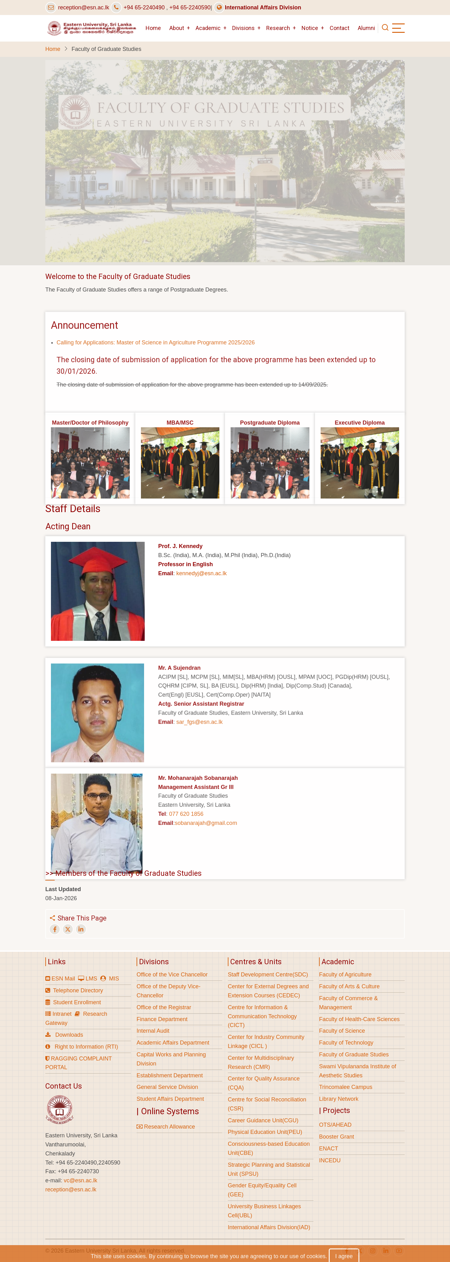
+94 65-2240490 (144, 7)
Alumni (366, 28)
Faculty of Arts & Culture (349, 986)
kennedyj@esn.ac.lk (201, 573)
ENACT (328, 1148)
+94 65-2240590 (190, 7)
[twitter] (359, 1250)
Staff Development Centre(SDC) (268, 974)
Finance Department (162, 1019)
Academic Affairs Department (173, 1043)
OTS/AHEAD (335, 1125)
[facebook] (346, 1250)
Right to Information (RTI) (86, 1047)
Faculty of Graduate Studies (354, 1054)
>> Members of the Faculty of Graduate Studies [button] (123, 873)
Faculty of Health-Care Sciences (359, 1019)
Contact (339, 28)
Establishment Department (170, 1075)
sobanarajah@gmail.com (206, 873)
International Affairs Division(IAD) (269, 1227)
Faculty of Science (342, 1031)
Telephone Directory (78, 990)
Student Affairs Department (170, 1099)
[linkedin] (386, 1250)
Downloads (69, 1035)
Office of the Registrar (164, 1007)
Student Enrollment (77, 1002)
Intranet (62, 1014)
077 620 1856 (186, 864)
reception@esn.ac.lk (83, 7)
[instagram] (372, 1250)
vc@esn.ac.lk (80, 1180)
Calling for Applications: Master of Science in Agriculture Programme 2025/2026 (156, 389)
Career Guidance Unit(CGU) (263, 1120)
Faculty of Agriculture (345, 974)
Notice (310, 28)
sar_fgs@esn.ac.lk (199, 771)
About (176, 28)
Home (153, 28)
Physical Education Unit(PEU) (265, 1132)
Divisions (243, 28)
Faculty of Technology (346, 1043)
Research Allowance (166, 1127)
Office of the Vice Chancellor (172, 974)
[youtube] (399, 1250)
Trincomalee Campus (345, 1087)
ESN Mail (63, 978)
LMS (91, 978)
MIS (114, 978)
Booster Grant (336, 1137)
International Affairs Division (257, 7)
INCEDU (330, 1160)
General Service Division (167, 1087)
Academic (208, 28)
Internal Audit (153, 1031)
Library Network (338, 1099)
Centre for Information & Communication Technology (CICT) (262, 1016)
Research (278, 28)
